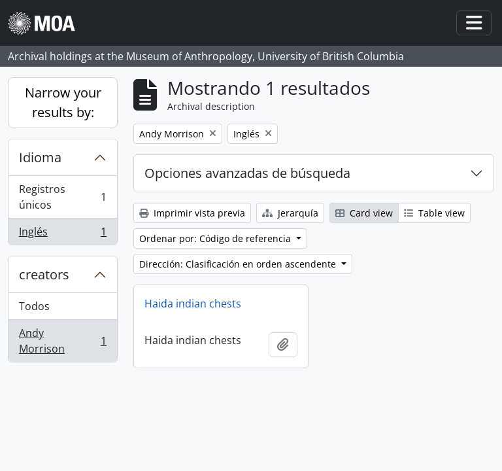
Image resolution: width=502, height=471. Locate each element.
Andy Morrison (62, 341)
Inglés (62, 234)
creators (44, 274)
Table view (434, 213)
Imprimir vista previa (192, 213)
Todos (34, 306)
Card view (364, 213)
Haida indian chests (192, 303)
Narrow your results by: (63, 102)
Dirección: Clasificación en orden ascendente (239, 264)
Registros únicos (62, 197)
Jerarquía (290, 213)
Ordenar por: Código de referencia (216, 238)
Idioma (40, 157)
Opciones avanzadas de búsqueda (247, 173)
